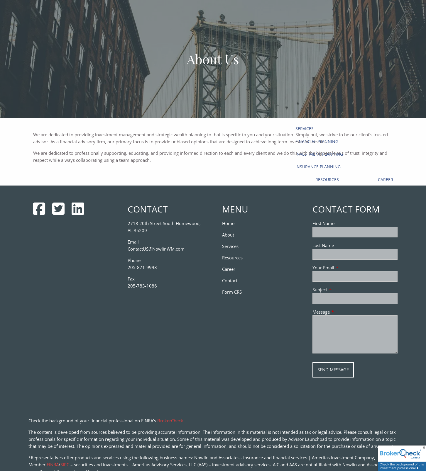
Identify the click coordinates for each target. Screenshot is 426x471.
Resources (327, 179)
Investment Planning (319, 154)
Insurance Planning (318, 166)
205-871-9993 (142, 267)
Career (385, 179)
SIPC (64, 464)
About (228, 235)
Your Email (345, 268)
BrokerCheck (170, 421)
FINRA (53, 464)
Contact (229, 280)
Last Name (323, 245)
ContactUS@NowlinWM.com (156, 249)
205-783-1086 (142, 286)
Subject (341, 290)
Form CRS (232, 292)
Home (228, 223)
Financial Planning (316, 141)
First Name (323, 223)
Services (304, 128)
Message (342, 312)
